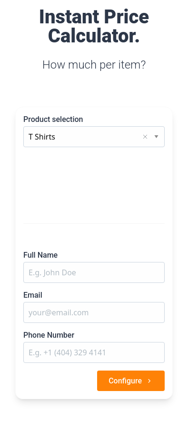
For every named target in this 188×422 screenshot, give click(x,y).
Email (32, 295)
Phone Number (48, 335)
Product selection (53, 119)
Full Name (40, 255)
